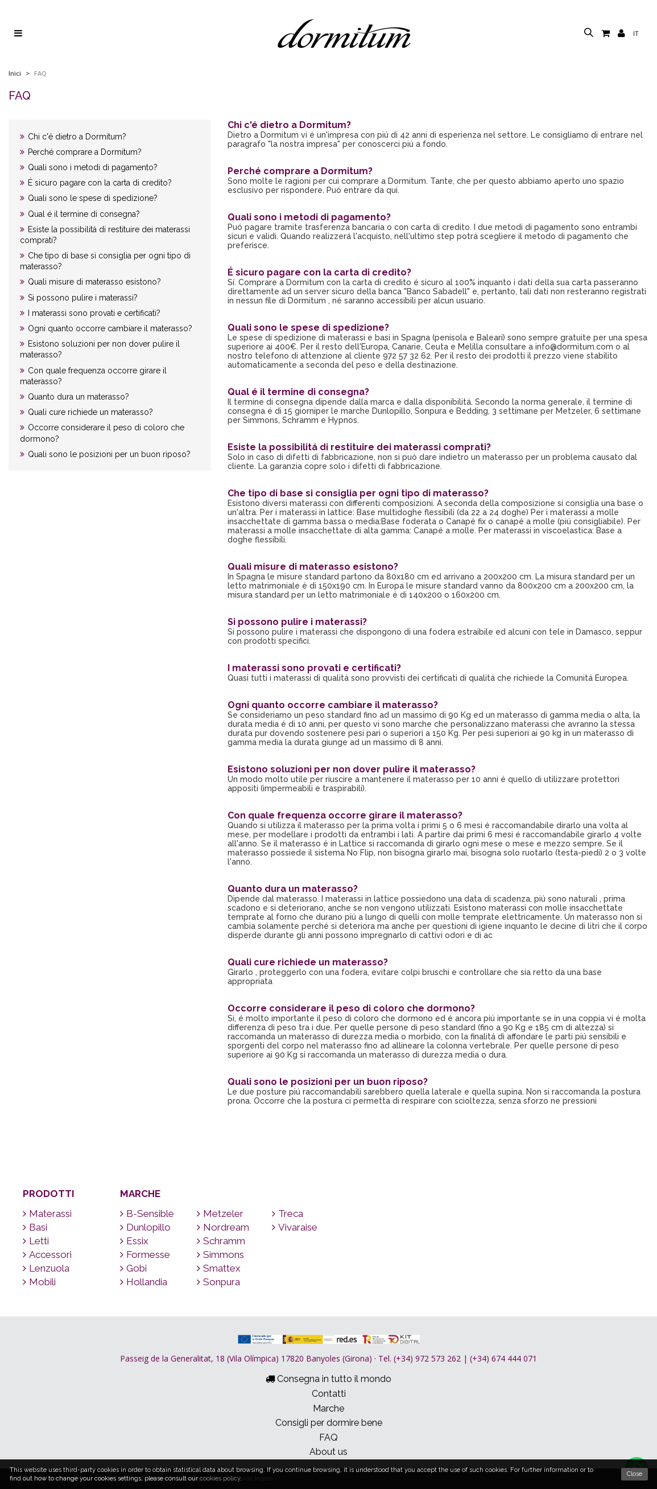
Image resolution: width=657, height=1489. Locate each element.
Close (634, 1474)
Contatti (329, 1393)
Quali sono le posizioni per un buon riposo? (105, 454)
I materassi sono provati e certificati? (90, 313)
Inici (15, 73)
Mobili (39, 1282)
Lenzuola (46, 1268)
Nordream (223, 1227)
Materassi (47, 1213)
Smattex (219, 1268)
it (636, 33)
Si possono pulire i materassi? (79, 297)
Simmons (220, 1254)
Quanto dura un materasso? (74, 396)
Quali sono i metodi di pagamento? (89, 167)
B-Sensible (147, 1213)
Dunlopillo (145, 1227)
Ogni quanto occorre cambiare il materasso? (106, 328)
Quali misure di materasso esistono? (90, 281)
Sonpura (218, 1282)
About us (328, 1451)
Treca (287, 1213)
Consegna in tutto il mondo (328, 1378)
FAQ (328, 1437)
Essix (134, 1241)
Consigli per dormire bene (328, 1422)
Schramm (221, 1241)
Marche (140, 1193)
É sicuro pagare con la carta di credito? (96, 182)
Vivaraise (294, 1227)
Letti (36, 1241)
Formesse (145, 1254)
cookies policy (220, 1478)
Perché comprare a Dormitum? (81, 152)
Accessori (47, 1254)
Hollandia (143, 1282)
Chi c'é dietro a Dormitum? (73, 136)
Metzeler (220, 1213)
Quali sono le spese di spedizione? (89, 198)
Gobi (133, 1268)
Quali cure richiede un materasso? (86, 412)
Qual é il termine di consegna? (80, 214)
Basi (35, 1227)
